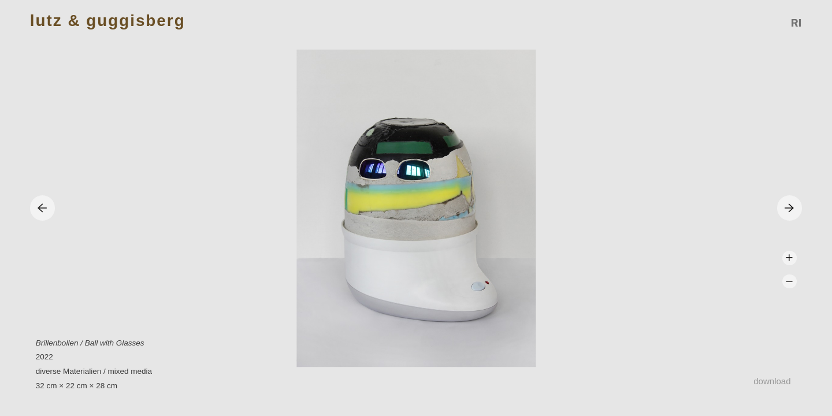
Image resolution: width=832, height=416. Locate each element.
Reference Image (796, 23)
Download (771, 381)
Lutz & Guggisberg (107, 21)
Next (789, 207)
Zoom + (789, 258)
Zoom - (789, 281)
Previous (42, 207)
